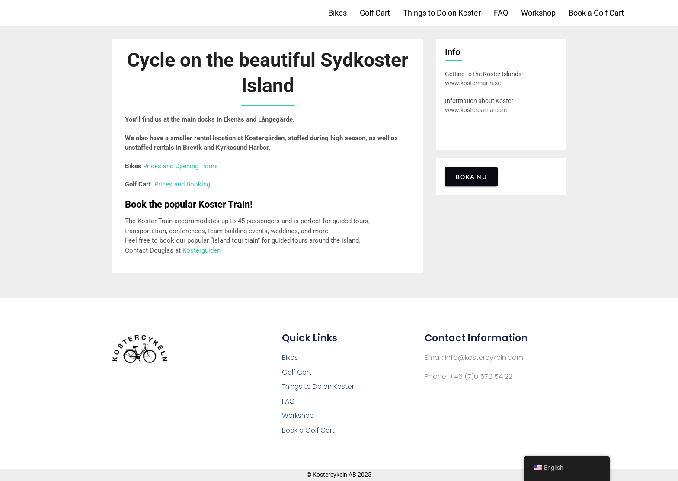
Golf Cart (375, 12)
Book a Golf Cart (596, 12)
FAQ (501, 12)
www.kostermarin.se (473, 83)
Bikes (337, 12)
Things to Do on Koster (442, 12)
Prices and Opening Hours (180, 166)
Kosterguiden (201, 250)
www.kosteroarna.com (476, 109)
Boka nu (471, 176)
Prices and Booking (182, 184)
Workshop (538, 12)
